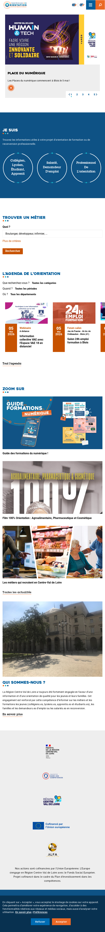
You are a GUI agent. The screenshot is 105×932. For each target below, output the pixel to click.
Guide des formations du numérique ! (25, 453)
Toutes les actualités (17, 592)
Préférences (40, 912)
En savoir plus (12, 714)
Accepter (61, 921)
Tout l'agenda (12, 363)
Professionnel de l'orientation (86, 167)
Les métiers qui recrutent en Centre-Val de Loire (32, 582)
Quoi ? (6, 226)
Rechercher (12, 251)
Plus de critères (12, 241)
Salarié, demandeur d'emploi (52, 167)
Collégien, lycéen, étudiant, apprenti (17, 167)
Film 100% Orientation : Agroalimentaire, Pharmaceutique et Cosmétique (47, 518)
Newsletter (74, 4)
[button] (69, 94)
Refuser (40, 921)
